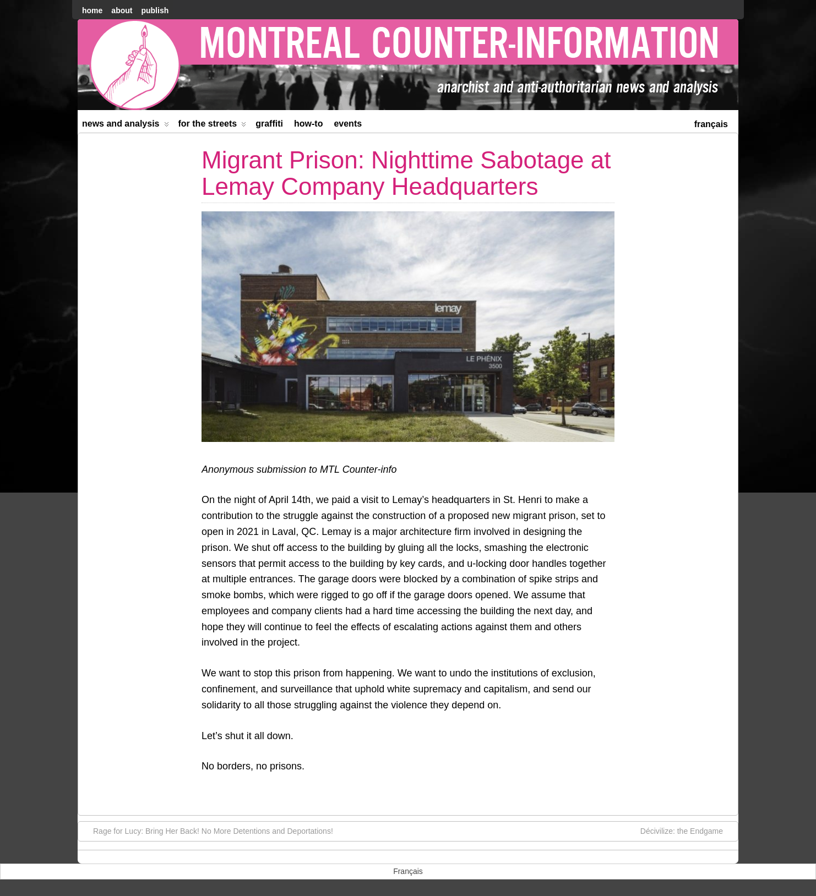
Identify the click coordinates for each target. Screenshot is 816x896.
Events (348, 123)
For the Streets (212, 126)
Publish (154, 10)
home (92, 10)
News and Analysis (125, 126)
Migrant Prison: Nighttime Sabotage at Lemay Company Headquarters (406, 173)
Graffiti (269, 123)
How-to (308, 123)
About (121, 10)
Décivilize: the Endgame (687, 830)
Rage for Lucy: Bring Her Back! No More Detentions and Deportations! (207, 830)
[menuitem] (711, 123)
